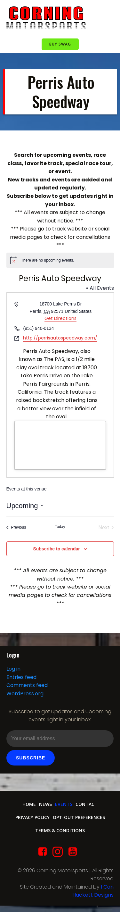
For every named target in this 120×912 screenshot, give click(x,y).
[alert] (60, 260)
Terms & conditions (60, 830)
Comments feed (27, 685)
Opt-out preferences (79, 817)
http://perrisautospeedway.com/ (60, 338)
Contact (87, 804)
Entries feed (21, 677)
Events (63, 804)
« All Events (100, 288)
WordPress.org (25, 693)
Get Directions (60, 318)
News (45, 804)
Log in (13, 669)
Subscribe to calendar (56, 548)
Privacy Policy (32, 817)
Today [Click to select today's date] (60, 526)
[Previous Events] (16, 527)
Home (29, 804)
